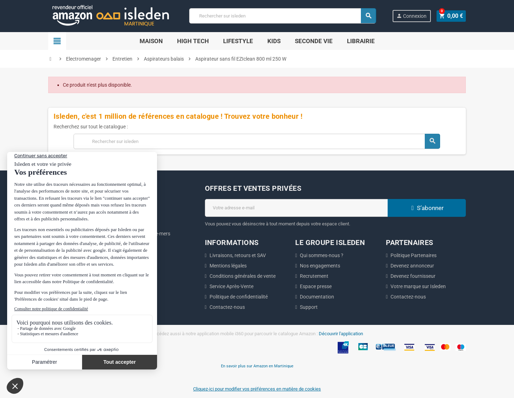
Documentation (317, 297)
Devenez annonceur (412, 266)
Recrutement (314, 276)
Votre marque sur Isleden (418, 286)
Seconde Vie (314, 41)
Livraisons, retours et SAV (238, 255)
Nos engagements (320, 266)
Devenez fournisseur (412, 276)
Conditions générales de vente (243, 276)
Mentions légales (228, 266)
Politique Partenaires (413, 255)
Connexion (413, 16)
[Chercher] (283, 16)
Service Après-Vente (231, 286)
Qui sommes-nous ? (321, 255)
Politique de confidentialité (239, 297)
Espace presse (316, 286)
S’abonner (426, 207)
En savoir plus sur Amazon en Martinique (257, 365)
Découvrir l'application (341, 333)
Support (309, 307)
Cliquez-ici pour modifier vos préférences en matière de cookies (257, 389)
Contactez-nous (227, 307)
